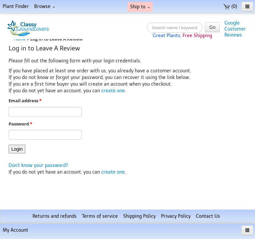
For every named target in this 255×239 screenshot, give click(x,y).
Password (20, 124)
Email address (25, 101)
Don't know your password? (38, 165)
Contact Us (208, 216)
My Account (15, 230)
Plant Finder (16, 6)
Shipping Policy (139, 216)
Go (212, 27)
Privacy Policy (176, 216)
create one (113, 91)
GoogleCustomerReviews (235, 29)
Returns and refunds (55, 216)
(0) (230, 6)
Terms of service (100, 216)
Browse (44, 6)
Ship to (140, 7)
